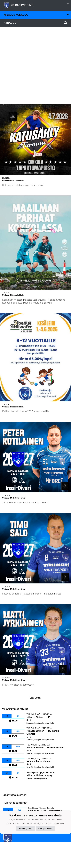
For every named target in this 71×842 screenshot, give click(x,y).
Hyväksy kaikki (26, 828)
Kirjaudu (35, 22)
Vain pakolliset (45, 828)
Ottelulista (9, 714)
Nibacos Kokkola (37, 15)
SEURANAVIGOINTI (37, 4)
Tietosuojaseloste (11, 778)
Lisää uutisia (35, 627)
